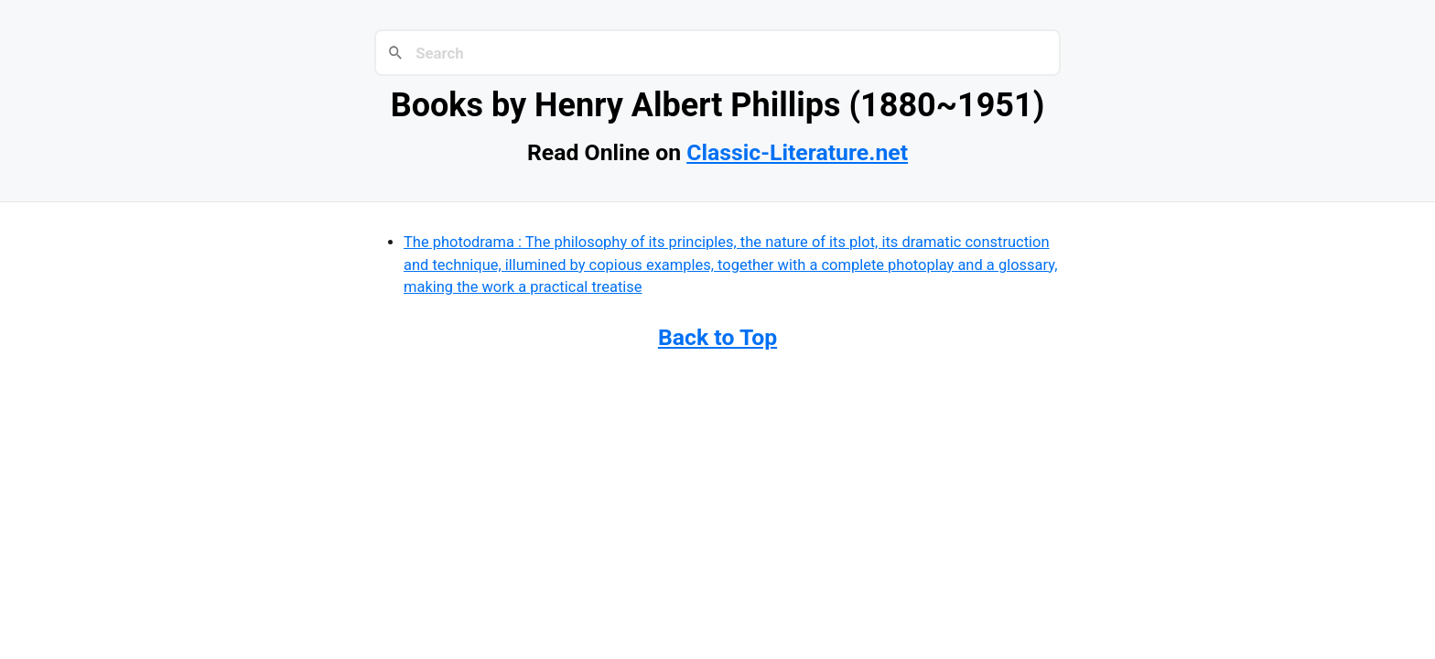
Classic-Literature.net (797, 152)
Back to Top (717, 337)
